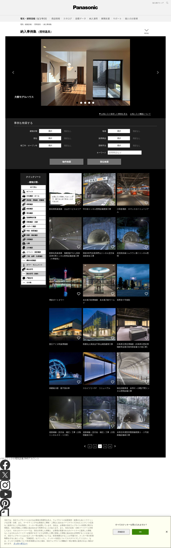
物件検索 (66, 161)
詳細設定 (121, 536)
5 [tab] (93, 103)
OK (140, 536)
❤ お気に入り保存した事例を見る (113, 114)
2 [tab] (81, 103)
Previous (13, 72)
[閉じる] (167, 536)
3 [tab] (85, 103)
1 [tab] (77, 103)
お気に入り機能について (140, 114)
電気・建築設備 (26, 24)
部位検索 (104, 161)
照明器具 (37, 24)
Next (158, 72)
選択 (50, 131)
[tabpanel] (85, 72)
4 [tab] (89, 103)
